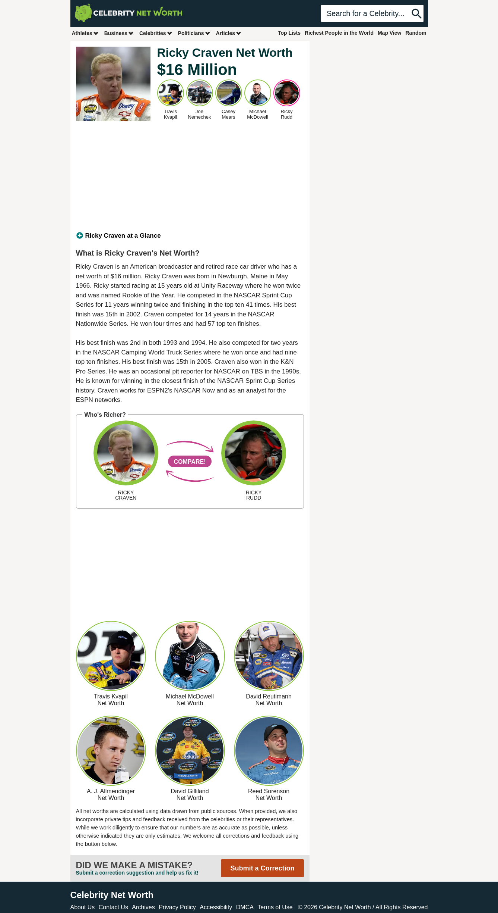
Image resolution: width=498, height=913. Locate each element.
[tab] (190, 236)
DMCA (245, 907)
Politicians (194, 33)
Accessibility (216, 907)
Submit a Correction (262, 868)
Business (119, 33)
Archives (143, 907)
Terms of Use (274, 907)
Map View (390, 33)
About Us (82, 907)
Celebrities (156, 33)
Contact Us (113, 907)
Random (416, 33)
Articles (229, 33)
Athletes (85, 33)
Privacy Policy (177, 907)
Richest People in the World (339, 33)
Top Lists (289, 33)
